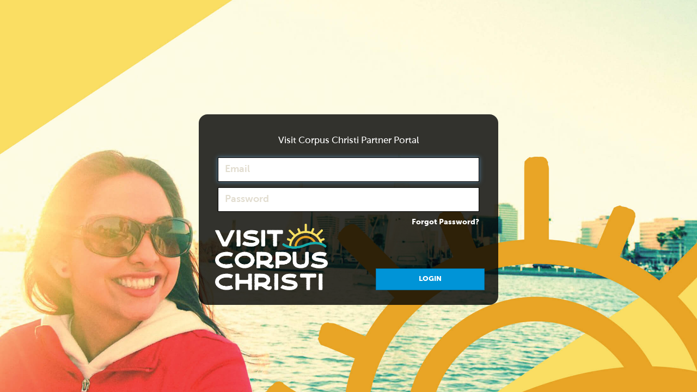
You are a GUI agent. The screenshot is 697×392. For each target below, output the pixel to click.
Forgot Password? (445, 222)
